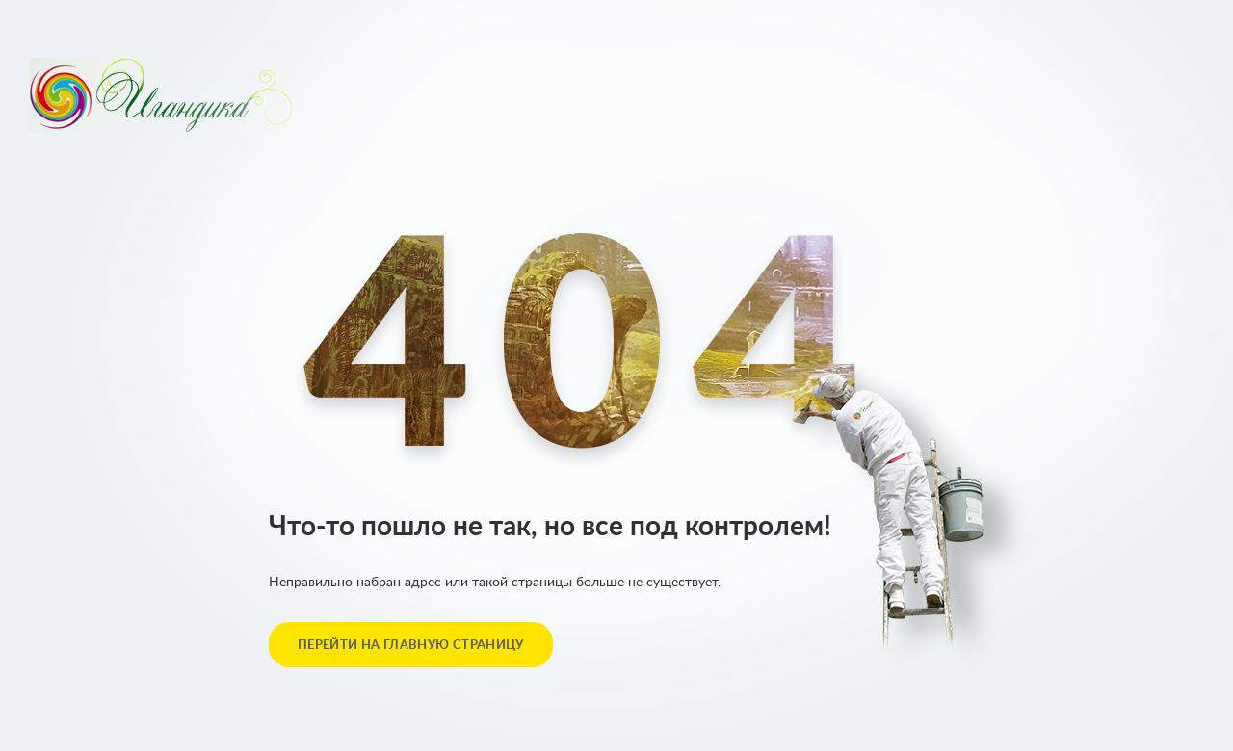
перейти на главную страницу (411, 645)
